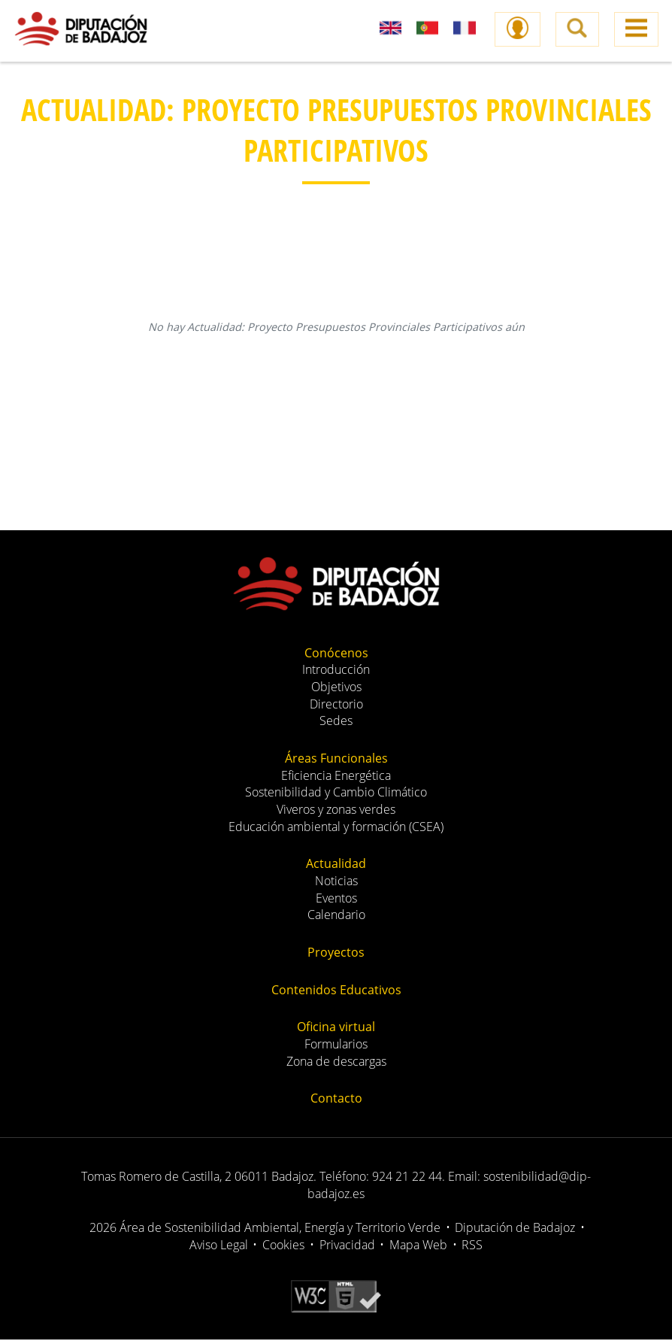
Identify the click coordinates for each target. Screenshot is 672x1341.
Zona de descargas (336, 1062)
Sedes (336, 722)
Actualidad (336, 865)
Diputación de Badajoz (515, 1229)
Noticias (336, 882)
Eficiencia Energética (336, 777)
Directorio (336, 705)
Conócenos (336, 654)
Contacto (336, 1099)
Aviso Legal (218, 1246)
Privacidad (347, 1246)
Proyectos (336, 953)
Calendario (336, 916)
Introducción (336, 671)
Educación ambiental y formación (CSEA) (336, 828)
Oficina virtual (336, 1028)
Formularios (336, 1045)
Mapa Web (418, 1246)
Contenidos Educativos (336, 991)
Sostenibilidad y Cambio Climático (336, 793)
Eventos (336, 899)
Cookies (283, 1246)
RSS (472, 1246)
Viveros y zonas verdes (336, 810)
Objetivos (336, 688)
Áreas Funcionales (336, 759)
